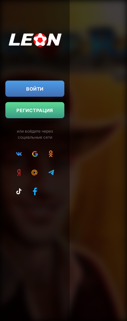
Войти (34, 89)
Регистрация (34, 110)
